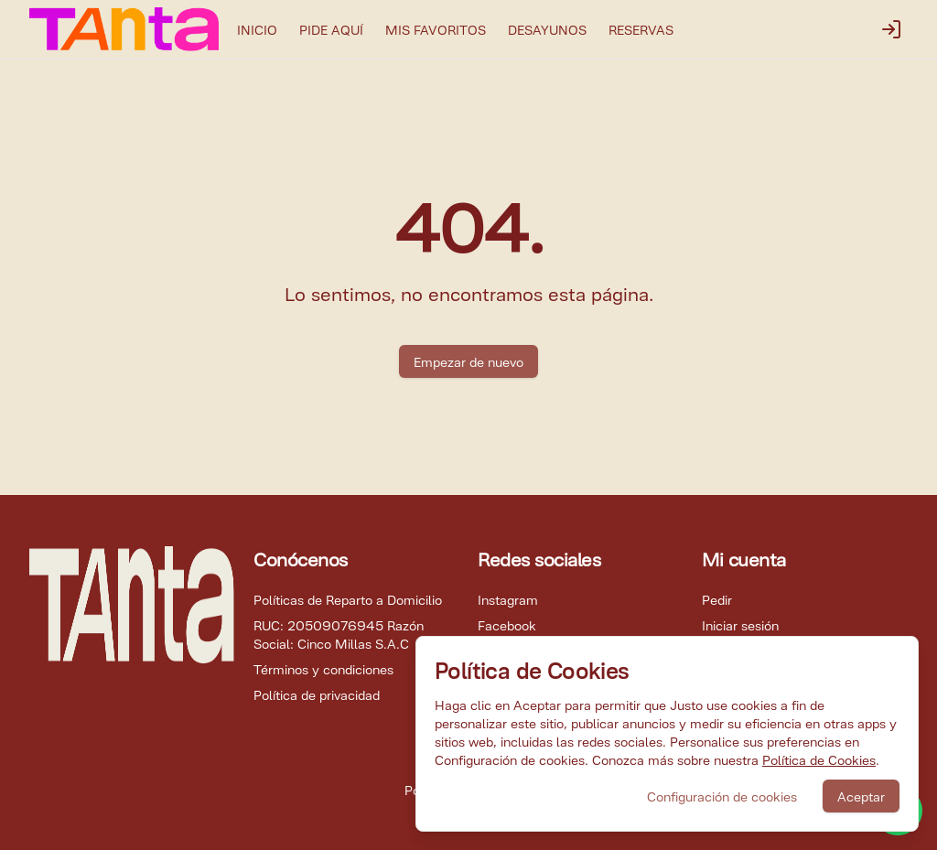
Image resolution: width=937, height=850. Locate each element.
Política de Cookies (819, 759)
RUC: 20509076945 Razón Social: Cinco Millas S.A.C (338, 633)
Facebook (507, 624)
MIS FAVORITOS (435, 29)
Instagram (508, 599)
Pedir (717, 599)
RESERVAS (641, 29)
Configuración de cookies (722, 795)
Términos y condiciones (323, 668)
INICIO (257, 29)
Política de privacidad (316, 694)
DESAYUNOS (547, 29)
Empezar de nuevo (468, 361)
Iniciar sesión (740, 624)
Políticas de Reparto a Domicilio (347, 599)
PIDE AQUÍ (331, 29)
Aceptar (861, 795)
